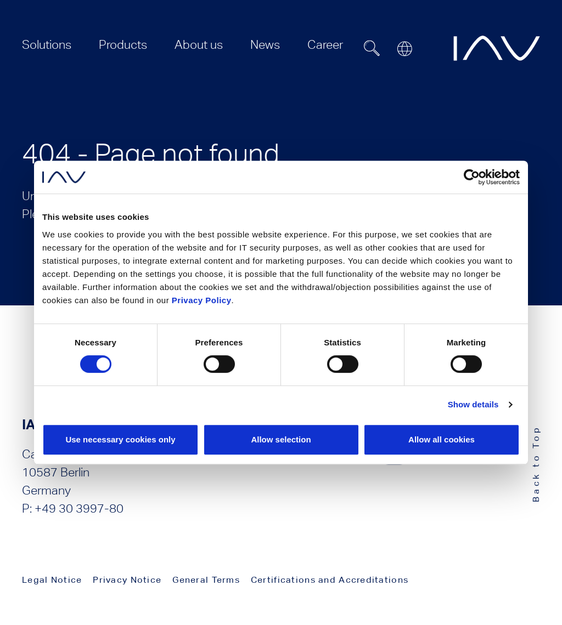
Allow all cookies (441, 439)
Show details (473, 404)
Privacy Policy (202, 300)
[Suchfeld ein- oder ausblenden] (372, 48)
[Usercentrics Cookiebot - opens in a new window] (472, 177)
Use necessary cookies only (120, 439)
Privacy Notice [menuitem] (127, 580)
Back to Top (536, 463)
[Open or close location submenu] (404, 48)
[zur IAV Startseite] (496, 48)
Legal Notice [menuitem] (52, 580)
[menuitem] (46, 45)
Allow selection (281, 439)
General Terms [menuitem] (206, 580)
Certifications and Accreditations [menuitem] (329, 580)
